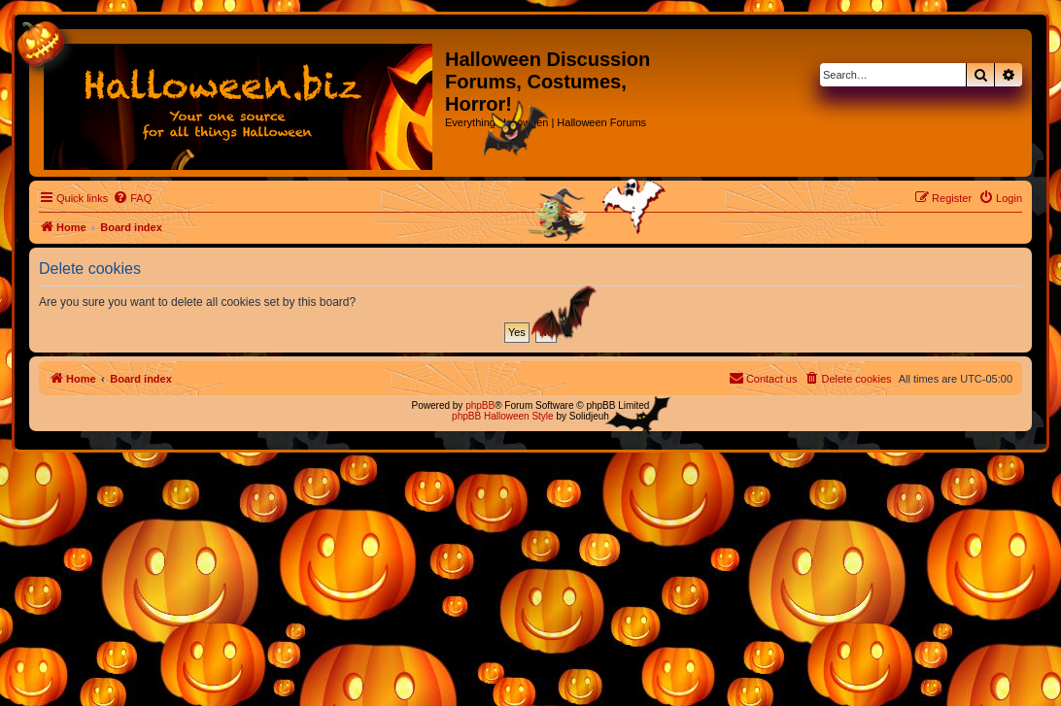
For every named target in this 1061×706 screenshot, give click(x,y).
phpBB (480, 405)
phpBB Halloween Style (503, 416)
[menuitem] (132, 198)
